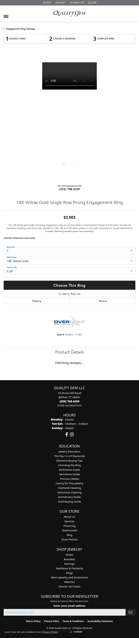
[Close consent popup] (71, 632)
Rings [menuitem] (69, 573)
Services (70, 521)
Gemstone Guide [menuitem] (69, 474)
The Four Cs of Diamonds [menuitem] (69, 456)
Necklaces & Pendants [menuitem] (69, 568)
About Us (69, 516)
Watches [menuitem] (69, 582)
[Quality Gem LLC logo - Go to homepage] (69, 13)
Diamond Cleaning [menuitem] (69, 488)
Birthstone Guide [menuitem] (69, 469)
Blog (69, 535)
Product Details (69, 352)
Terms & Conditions (73, 621)
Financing (69, 526)
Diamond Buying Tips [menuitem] (69, 460)
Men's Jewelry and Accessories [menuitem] (69, 577)
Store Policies (69, 539)
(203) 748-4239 (69, 189)
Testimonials (69, 530)
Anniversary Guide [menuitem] (69, 497)
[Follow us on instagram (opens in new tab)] (72, 434)
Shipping (36, 301)
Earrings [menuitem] (69, 564)
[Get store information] (69, 405)
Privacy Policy (51, 621)
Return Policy (33, 621)
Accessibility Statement (100, 621)
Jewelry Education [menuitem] (69, 451)
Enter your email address (69, 605)
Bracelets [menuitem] (69, 559)
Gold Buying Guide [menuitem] (69, 501)
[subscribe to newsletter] (130, 612)
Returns (103, 301)
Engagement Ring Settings (20, 28)
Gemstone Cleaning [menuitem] (69, 492)
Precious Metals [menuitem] (69, 478)
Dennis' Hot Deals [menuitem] (69, 586)
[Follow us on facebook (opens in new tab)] (66, 434)
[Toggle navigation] (6, 15)
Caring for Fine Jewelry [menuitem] (69, 483)
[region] (69, 116)
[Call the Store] (70, 401)
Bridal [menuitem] (69, 554)
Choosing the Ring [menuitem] (69, 465)
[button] (46, 2)
